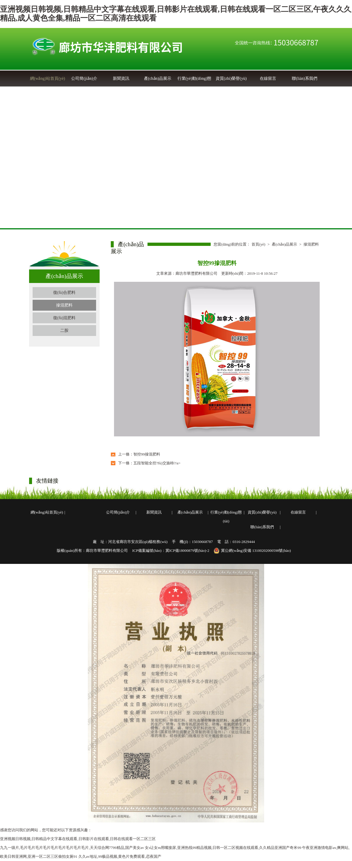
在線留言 (268, 78)
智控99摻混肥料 (146, 454)
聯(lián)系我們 (304, 78)
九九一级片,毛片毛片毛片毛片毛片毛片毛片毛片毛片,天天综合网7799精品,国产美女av (72, 847)
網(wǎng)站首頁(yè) (47, 78)
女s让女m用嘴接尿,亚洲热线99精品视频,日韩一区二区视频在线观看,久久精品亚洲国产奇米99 (223, 847)
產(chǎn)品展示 (158, 78)
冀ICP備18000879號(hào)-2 (187, 550)
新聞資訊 (121, 78)
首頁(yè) (258, 244)
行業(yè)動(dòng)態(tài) (226, 516)
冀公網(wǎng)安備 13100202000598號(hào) (252, 551)
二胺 (64, 330)
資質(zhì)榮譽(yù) (231, 78)
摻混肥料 (64, 305)
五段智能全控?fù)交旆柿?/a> (156, 463)
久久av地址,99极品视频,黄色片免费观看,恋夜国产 (119, 856)
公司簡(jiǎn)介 (84, 78)
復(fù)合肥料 (64, 292)
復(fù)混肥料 (64, 318)
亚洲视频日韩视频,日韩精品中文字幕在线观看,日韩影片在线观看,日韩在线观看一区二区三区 (78, 839)
